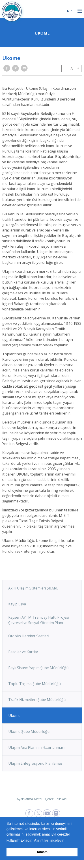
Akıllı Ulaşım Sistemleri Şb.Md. (33, 588)
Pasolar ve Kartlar (23, 651)
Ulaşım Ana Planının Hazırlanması (36, 747)
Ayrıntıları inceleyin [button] (49, 840)
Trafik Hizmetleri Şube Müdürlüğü (37, 699)
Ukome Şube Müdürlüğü (29, 731)
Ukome (14, 715)
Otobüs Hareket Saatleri (28, 635)
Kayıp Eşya (17, 604)
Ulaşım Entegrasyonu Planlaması (35, 763)
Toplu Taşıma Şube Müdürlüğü (34, 683)
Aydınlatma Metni (29, 799)
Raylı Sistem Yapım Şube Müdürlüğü (38, 667)
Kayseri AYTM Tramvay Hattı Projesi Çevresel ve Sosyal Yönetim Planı (38, 620)
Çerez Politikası (56, 799)
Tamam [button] (42, 852)
